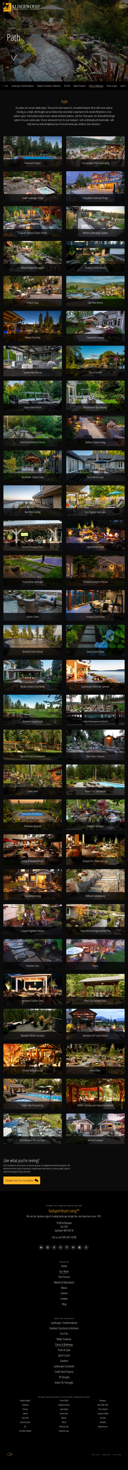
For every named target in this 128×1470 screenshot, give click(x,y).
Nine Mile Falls (103, 1404)
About (64, 1288)
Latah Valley (64, 1409)
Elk (25, 1426)
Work (5, 86)
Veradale (103, 1422)
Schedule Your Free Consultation (21, 1180)
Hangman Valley (64, 1404)
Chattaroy (25, 1404)
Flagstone (36, 1148)
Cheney (25, 1409)
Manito (64, 1417)
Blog (64, 1304)
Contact (64, 1299)
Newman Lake (64, 1431)
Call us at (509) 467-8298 (64, 1237)
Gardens (64, 1361)
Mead (64, 1422)
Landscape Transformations (23, 85)
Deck (88, 1148)
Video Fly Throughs (64, 1383)
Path (65, 1148)
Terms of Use (95, 1454)
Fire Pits (67, 85)
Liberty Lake (64, 1413)
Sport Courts (64, 1355)
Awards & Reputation (64, 1282)
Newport (103, 1400)
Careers (64, 1293)
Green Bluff (64, 1400)
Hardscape (58, 1148)
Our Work (64, 1271)
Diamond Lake (25, 1422)
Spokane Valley (102, 1413)
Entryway (82, 1148)
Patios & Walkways (96, 85)
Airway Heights (25, 1400)
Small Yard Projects (64, 1372)
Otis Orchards (103, 1409)
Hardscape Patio (47, 1148)
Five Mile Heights (25, 1431)
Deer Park (25, 1417)
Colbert (25, 1413)
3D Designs (64, 1377)
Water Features (79, 85)
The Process (64, 1277)
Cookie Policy (117, 1454)
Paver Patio (106, 1148)
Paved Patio (96, 1148)
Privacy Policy (106, 1454)
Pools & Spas (112, 85)
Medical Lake (64, 1426)
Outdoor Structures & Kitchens (49, 85)
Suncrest (103, 1417)
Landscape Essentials (64, 1366)
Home (64, 1266)
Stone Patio (73, 1148)
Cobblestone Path (25, 1148)
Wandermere (103, 1426)
